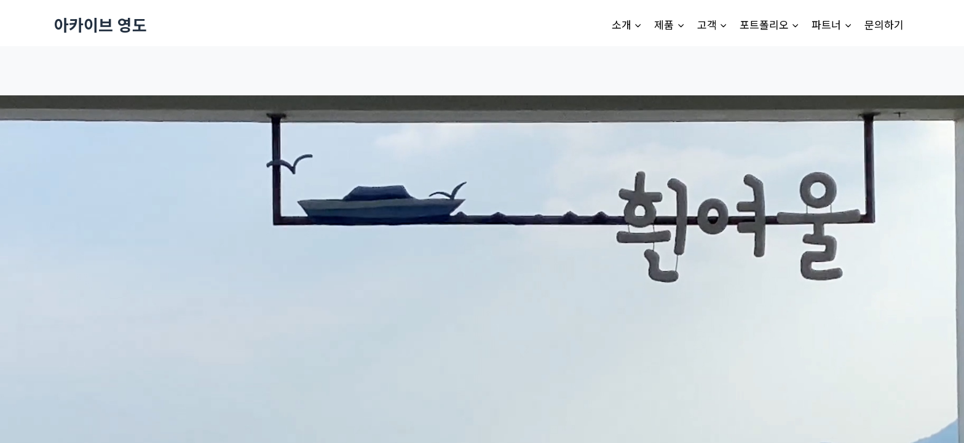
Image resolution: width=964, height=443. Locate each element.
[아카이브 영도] (100, 24)
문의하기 (884, 24)
